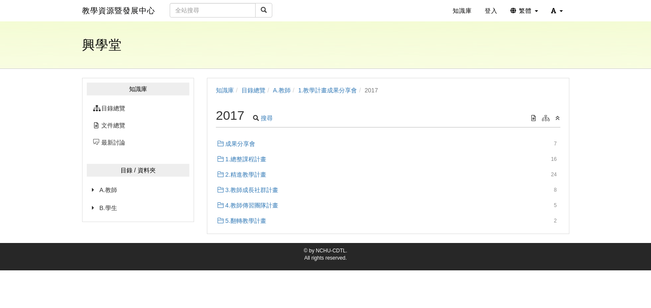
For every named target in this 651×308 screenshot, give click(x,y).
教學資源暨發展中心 (118, 10)
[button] (557, 10)
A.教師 (108, 190)
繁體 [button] (524, 10)
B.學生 (108, 207)
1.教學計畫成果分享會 (327, 90)
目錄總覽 (253, 90)
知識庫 (225, 90)
